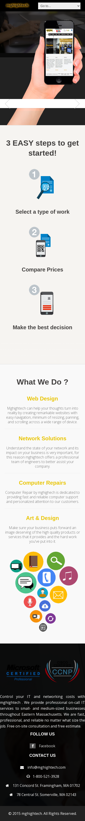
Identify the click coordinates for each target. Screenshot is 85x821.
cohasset (78, 343)
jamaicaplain (37, 349)
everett (3, 349)
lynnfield (54, 349)
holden (26, 349)
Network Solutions (42, 438)
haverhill (23, 349)
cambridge (53, 343)
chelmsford (69, 343)
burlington (51, 343)
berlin (27, 343)
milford (78, 349)
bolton (33, 343)
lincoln (47, 349)
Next (76, 113)
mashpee (59, 349)
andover (7, 343)
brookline (49, 343)
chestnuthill (73, 343)
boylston (39, 343)
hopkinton (33, 349)
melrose (69, 349)
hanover (17, 349)
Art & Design (42, 518)
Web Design (42, 398)
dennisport (1, 349)
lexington (45, 349)
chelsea (71, 343)
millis (82, 349)
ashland (11, 343)
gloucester (13, 349)
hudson (35, 349)
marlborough (56, 349)
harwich (21, 349)
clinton (76, 343)
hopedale (31, 349)
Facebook (47, 745)
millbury (80, 349)
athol (13, 343)
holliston (29, 349)
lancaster (40, 349)
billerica (31, 343)
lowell (51, 349)
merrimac (73, 349)
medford (65, 349)
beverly (29, 343)
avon (18, 343)
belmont (26, 343)
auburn (17, 343)
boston (34, 343)
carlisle (62, 343)
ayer (19, 343)
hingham (25, 349)
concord (80, 343)
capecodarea (59, 343)
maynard (61, 349)
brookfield (46, 343)
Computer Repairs (42, 483)
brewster (41, 343)
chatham (67, 343)
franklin (11, 349)
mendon (71, 349)
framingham (8, 349)
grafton (15, 349)
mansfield (2, 343)
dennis (83, 343)
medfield (63, 349)
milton (84, 349)
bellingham (23, 343)
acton (6, 343)
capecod (57, 343)
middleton (76, 349)
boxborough (37, 343)
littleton (49, 349)
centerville (64, 343)
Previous (8, 113)
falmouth (6, 349)
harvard (18, 349)
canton (55, 343)
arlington (10, 343)
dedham (82, 343)
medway (67, 349)
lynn (52, 349)
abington (4, 343)
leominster (42, 349)
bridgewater (43, 343)
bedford (21, 343)
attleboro (15, 343)
